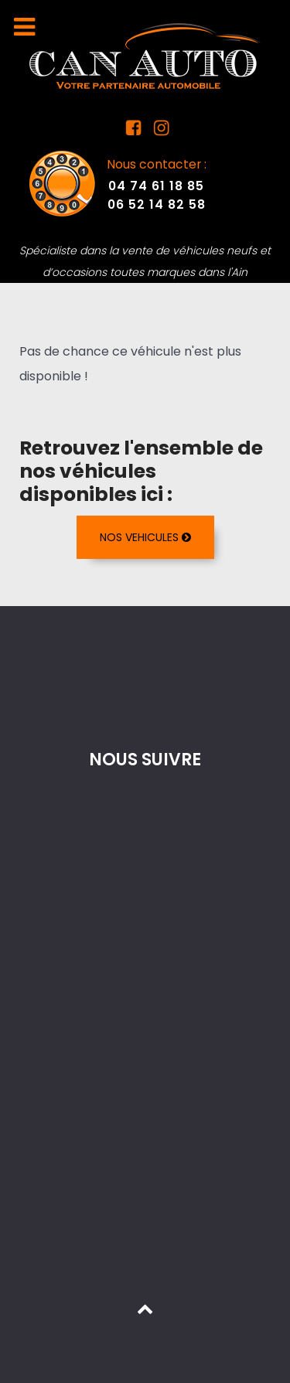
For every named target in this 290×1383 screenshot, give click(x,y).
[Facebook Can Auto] (134, 130)
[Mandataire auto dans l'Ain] (145, 55)
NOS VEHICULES (145, 537)
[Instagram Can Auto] (160, 130)
